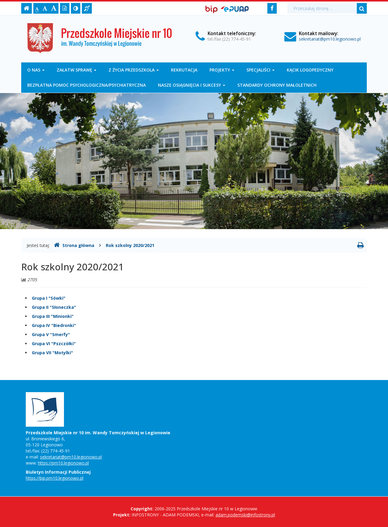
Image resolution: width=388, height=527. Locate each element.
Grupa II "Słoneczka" (54, 307)
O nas (36, 70)
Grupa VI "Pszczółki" (54, 343)
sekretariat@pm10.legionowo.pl (330, 39)
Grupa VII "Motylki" (52, 352)
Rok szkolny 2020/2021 (130, 245)
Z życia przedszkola (134, 70)
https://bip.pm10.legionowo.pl (54, 478)
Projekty (221, 70)
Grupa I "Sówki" (48, 298)
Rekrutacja (184, 70)
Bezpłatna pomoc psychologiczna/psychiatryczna (86, 85)
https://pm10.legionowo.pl (63, 463)
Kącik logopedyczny (310, 70)
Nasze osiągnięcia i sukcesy (191, 85)
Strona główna (74, 245)
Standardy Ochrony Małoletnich (276, 85)
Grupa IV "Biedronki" (54, 325)
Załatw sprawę (76, 70)
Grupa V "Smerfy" (51, 334)
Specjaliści (260, 70)
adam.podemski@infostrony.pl (245, 515)
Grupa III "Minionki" (53, 316)
